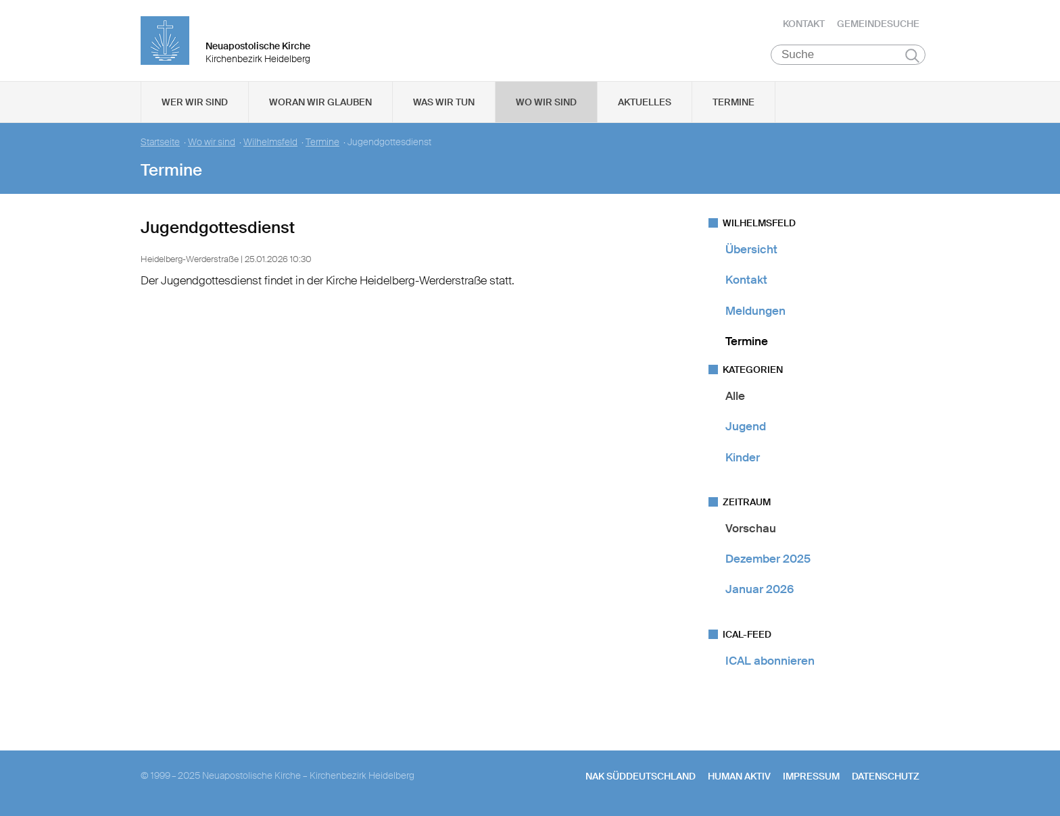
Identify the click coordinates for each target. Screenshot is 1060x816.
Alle (735, 395)
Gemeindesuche (878, 24)
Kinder (742, 457)
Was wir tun (444, 102)
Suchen (912, 55)
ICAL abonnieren (770, 660)
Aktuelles (644, 102)
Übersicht (751, 249)
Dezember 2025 (768, 558)
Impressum (811, 776)
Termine (733, 102)
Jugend (745, 426)
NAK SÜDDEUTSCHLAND (640, 776)
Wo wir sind (546, 102)
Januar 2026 (759, 589)
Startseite (160, 142)
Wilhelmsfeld (270, 142)
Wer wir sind (195, 102)
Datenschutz (885, 776)
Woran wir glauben (320, 102)
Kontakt (804, 24)
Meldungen (755, 310)
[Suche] (848, 55)
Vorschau (750, 528)
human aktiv (739, 776)
